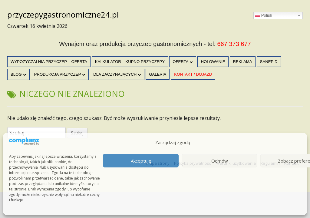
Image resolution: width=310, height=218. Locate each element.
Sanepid (269, 61)
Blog (16, 74)
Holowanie (213, 61)
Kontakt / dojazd (193, 74)
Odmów (219, 161)
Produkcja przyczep (57, 74)
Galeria (157, 74)
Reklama (242, 61)
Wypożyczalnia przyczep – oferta (49, 61)
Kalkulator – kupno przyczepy (130, 61)
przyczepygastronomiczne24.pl (63, 14)
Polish (263, 15)
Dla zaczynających (115, 74)
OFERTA (180, 61)
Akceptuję (141, 161)
